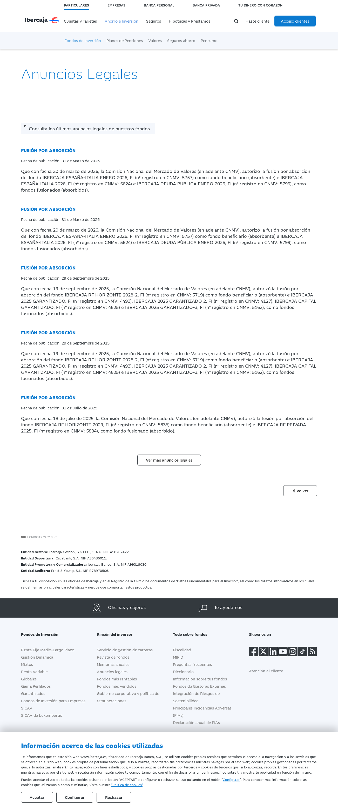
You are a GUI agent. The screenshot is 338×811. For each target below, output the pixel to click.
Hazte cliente (257, 21)
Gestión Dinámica (37, 657)
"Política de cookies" (127, 784)
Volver (300, 490)
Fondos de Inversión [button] (43, 634)
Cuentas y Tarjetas (80, 21)
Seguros (153, 21)
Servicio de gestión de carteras (125, 649)
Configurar (231, 779)
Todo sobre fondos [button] (194, 634)
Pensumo (209, 40)
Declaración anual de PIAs (196, 722)
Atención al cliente (266, 670)
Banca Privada (206, 5)
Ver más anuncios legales (169, 460)
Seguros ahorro (181, 40)
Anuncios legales (112, 671)
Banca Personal (159, 5)
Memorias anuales (113, 664)
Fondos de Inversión (82, 40)
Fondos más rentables (117, 678)
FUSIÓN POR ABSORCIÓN (48, 150)
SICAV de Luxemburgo (41, 715)
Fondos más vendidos (116, 686)
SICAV (26, 708)
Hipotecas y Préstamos (189, 21)
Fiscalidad (182, 649)
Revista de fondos (113, 657)
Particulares (76, 5)
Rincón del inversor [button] (118, 634)
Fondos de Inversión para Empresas (53, 700)
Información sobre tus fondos (200, 678)
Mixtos (27, 664)
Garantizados (33, 693)
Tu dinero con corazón (260, 5)
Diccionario (183, 671)
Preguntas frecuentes (192, 664)
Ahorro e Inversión (121, 21)
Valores (155, 40)
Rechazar (114, 797)
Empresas (116, 5)
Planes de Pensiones (124, 40)
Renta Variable (34, 671)
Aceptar (37, 797)
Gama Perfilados (36, 686)
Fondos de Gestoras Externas (199, 686)
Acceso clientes (295, 21)
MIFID (178, 657)
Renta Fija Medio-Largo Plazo (47, 649)
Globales (29, 678)
